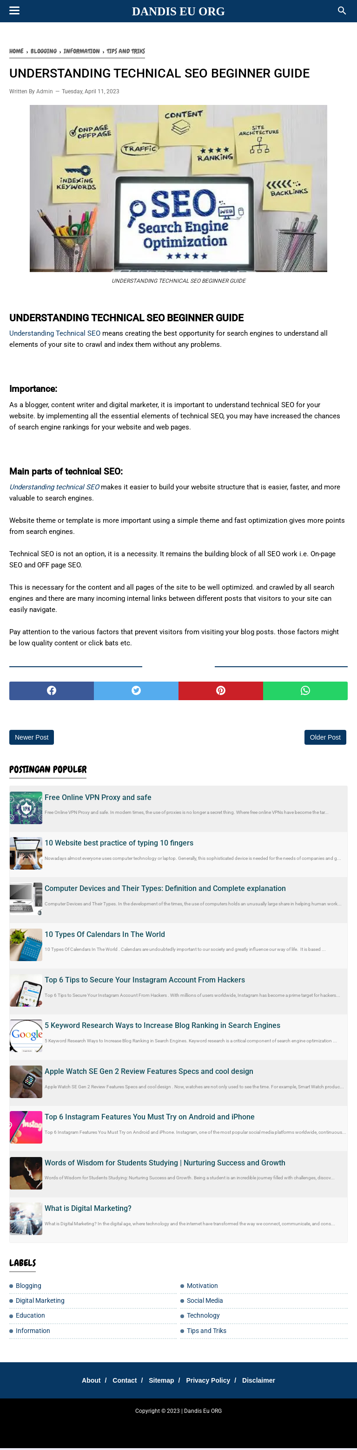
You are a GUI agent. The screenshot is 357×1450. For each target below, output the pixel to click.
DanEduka (161, 1425)
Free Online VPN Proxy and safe (98, 798)
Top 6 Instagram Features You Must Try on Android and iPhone (150, 1118)
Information (33, 1332)
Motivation (202, 1288)
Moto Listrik (309, 1425)
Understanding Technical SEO (54, 335)
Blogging (28, 1288)
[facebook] (51, 692)
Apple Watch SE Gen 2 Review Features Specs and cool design (149, 1073)
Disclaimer (266, 1382)
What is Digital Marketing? (88, 1210)
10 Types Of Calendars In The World (105, 936)
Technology (203, 1317)
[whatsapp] (305, 692)
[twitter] (136, 692)
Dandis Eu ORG (178, 11)
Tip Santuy (279, 1425)
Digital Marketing (40, 1303)
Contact (121, 1382)
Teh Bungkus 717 (242, 1425)
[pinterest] (220, 692)
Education (30, 1317)
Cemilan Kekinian (198, 1425)
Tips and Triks (206, 1332)
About (83, 1382)
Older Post (325, 739)
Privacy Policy (212, 1382)
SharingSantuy (43, 1425)
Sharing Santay (127, 1425)
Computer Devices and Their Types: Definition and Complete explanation (165, 890)
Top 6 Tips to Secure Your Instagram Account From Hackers (145, 981)
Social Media (205, 1303)
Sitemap (161, 1382)
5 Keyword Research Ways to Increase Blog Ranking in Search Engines (162, 1027)
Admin (44, 93)
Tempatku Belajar (85, 1425)
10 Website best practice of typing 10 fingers (119, 844)
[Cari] (342, 13)
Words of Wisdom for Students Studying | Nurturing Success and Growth (165, 1164)
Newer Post (31, 739)
